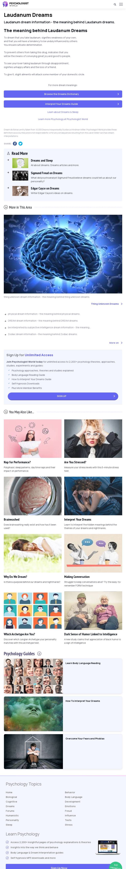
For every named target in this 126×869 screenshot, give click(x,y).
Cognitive (11, 801)
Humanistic (12, 815)
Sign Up (61, 396)
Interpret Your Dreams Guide (61, 103)
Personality (12, 820)
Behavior (70, 792)
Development (72, 801)
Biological (11, 797)
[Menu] (120, 4)
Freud (68, 810)
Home (9, 792)
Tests (68, 820)
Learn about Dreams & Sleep (62, 112)
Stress (68, 824)
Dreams (10, 806)
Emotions (70, 806)
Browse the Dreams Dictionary (61, 94)
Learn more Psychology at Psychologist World (63, 119)
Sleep (9, 824)
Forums (10, 810)
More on (114, 342)
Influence (70, 815)
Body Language (73, 797)
